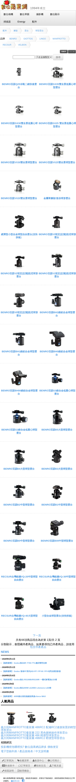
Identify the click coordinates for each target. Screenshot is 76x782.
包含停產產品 (38, 647)
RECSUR (7, 45)
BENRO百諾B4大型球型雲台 (19, 468)
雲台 (26, 30)
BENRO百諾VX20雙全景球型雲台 (19, 198)
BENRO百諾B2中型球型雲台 (19, 504)
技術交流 (40, 765)
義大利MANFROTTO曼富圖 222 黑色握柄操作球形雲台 (34, 732)
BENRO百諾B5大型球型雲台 (56, 429)
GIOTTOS (28, 39)
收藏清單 (23, 760)
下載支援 (55, 765)
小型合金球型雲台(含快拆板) (57, 615)
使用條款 (23, 770)
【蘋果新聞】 (7, 663)
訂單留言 (24, 765)
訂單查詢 (8, 760)
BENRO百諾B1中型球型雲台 (56, 504)
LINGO (42, 39)
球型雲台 (39, 30)
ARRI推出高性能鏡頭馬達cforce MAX (30, 696)
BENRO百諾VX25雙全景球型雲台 (57, 162)
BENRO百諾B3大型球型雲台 (56, 468)
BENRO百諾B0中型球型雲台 (19, 540)
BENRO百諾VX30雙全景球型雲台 (19, 162)
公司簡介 (53, 760)
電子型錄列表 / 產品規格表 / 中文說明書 (25, 751)
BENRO (13, 39)
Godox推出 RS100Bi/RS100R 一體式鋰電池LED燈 (35, 680)
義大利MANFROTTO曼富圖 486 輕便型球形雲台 (30, 735)
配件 (5, 30)
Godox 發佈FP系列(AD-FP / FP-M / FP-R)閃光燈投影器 (37, 671)
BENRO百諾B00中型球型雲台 (57, 540)
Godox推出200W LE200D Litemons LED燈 (32, 688)
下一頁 (37, 635)
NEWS (5, 651)
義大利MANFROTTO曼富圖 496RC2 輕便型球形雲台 (33, 738)
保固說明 (8, 770)
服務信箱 (15, 781)
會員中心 (38, 760)
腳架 (16, 30)
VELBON (22, 45)
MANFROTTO (59, 39)
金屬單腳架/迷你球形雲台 (57, 198)
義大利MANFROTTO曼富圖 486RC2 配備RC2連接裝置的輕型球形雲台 (38, 728)
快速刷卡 (8, 765)
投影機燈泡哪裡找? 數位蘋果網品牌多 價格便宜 (29, 746)
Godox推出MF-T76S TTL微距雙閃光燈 (30, 663)
